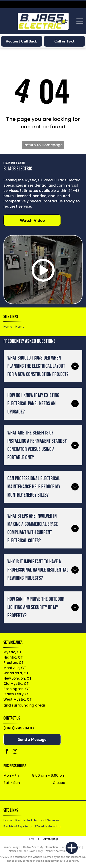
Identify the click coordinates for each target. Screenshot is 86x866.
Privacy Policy (11, 847)
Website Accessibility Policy (61, 851)
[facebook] (6, 752)
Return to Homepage (43, 145)
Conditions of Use (71, 847)
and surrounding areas (24, 705)
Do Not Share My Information (40, 847)
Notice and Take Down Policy (26, 851)
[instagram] (14, 752)
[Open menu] (79, 21)
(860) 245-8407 (18, 728)
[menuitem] (9, 327)
